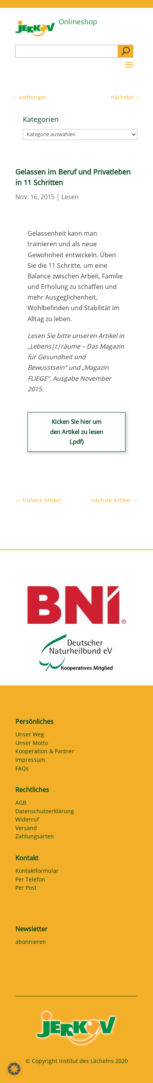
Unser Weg (29, 735)
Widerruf (27, 820)
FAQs (22, 769)
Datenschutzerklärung (44, 812)
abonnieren (30, 943)
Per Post (26, 889)
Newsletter (31, 929)
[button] (14, 1069)
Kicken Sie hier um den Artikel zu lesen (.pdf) (76, 431)
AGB (20, 803)
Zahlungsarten (34, 837)
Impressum (30, 761)
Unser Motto (31, 744)
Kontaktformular (37, 872)
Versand (26, 829)
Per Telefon (30, 880)
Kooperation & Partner (44, 752)
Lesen (70, 197)
